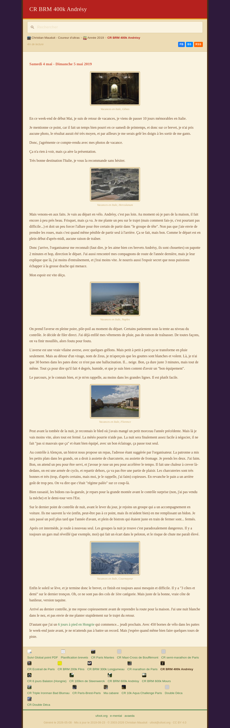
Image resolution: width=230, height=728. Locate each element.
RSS (198, 44)
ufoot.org (101, 715)
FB (182, 44)
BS (189, 44)
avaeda (129, 715)
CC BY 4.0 (179, 722)
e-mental (116, 715)
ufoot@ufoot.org (160, 722)
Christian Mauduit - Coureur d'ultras (53, 37)
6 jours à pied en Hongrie (76, 624)
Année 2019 (93, 37)
